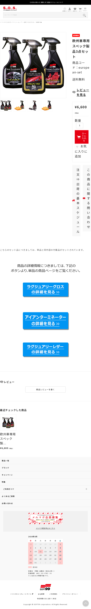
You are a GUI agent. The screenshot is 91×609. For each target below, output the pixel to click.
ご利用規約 (53, 594)
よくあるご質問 (8, 496)
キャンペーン (7, 475)
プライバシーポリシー (70, 594)
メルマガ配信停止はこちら (45, 528)
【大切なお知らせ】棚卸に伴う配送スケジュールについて (46, 2)
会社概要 (41, 594)
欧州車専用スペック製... (8, 438)
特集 (3, 482)
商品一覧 (5, 460)
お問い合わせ (7, 503)
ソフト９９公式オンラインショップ (11, 22)
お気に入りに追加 (81, 151)
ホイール (39, 22)
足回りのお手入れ (29, 22)
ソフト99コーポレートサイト (21, 594)
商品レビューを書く (45, 389)
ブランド (5, 468)
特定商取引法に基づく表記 (46, 599)
